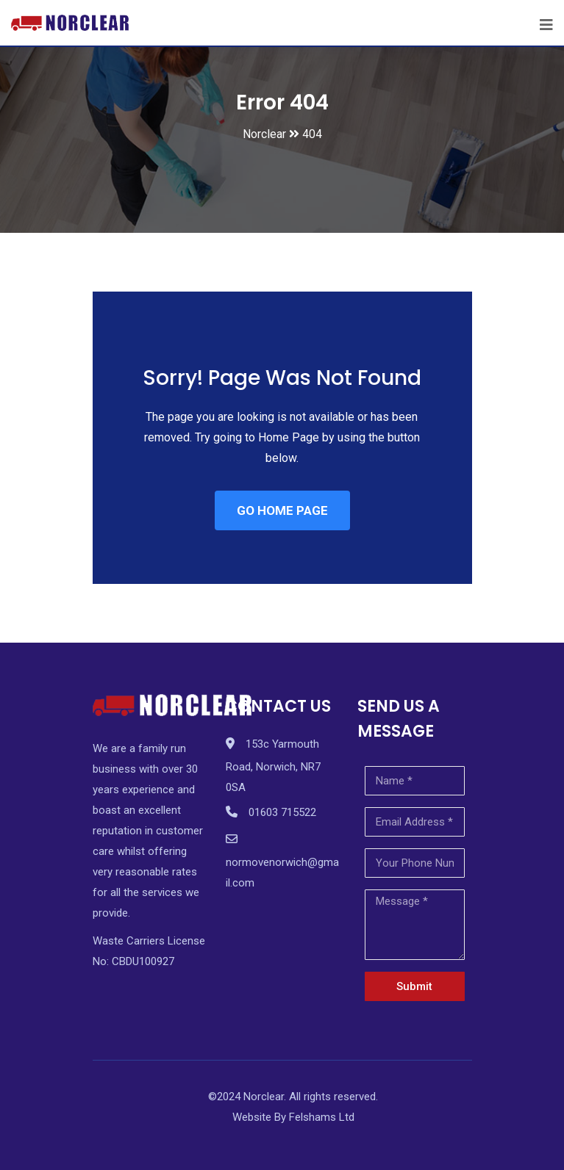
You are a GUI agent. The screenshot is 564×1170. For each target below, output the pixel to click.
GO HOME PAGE (282, 510)
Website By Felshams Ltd (293, 1117)
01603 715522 (282, 812)
